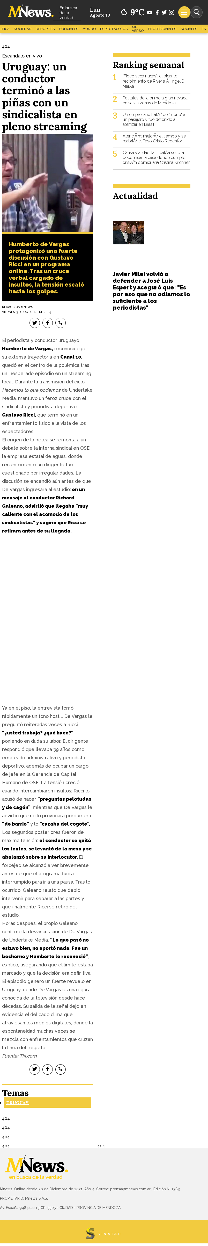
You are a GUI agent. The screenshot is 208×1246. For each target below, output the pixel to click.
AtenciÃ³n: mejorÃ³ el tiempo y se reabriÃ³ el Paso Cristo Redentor (154, 138)
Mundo (89, 29)
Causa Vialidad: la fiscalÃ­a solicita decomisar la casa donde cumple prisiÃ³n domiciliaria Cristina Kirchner (156, 157)
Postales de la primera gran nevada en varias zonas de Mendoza (155, 100)
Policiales (68, 29)
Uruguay (17, 1102)
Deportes (45, 29)
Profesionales (162, 29)
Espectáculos (114, 29)
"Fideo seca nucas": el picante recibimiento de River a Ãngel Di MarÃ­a (154, 81)
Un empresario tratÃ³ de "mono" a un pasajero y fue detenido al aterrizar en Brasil (154, 119)
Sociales (189, 29)
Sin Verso (138, 29)
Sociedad (23, 29)
